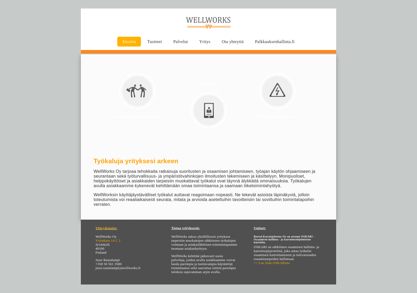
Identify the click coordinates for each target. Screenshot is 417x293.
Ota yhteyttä (233, 41)
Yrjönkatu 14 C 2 (107, 240)
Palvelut (180, 41)
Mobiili (208, 84)
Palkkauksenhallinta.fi (275, 41)
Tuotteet (154, 41)
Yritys (204, 41)
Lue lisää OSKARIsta (274, 263)
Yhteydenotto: (106, 228)
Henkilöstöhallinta (137, 116)
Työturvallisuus (277, 116)
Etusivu (129, 41)
